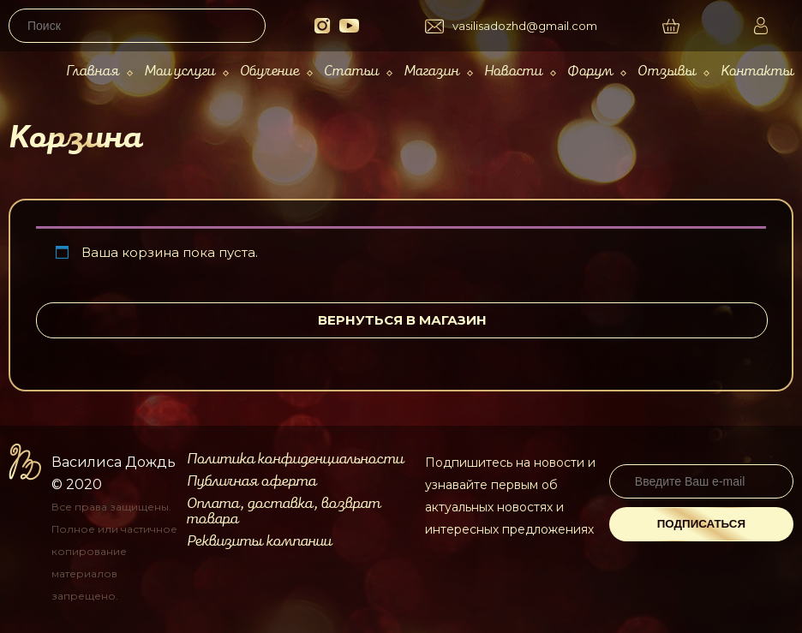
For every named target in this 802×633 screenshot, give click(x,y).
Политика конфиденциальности (295, 459)
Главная (92, 71)
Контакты (757, 71)
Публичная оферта (251, 481)
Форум (590, 71)
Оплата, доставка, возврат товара (283, 511)
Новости (513, 71)
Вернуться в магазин (402, 320)
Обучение (269, 71)
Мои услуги (179, 71)
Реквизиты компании (259, 541)
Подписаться (701, 523)
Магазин (431, 71)
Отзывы (666, 71)
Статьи (351, 71)
